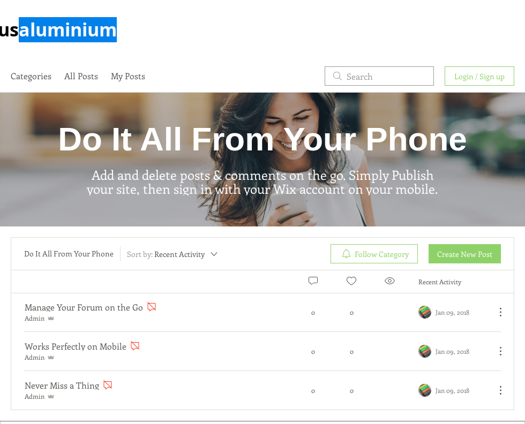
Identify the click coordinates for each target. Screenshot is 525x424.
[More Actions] (495, 312)
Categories (31, 75)
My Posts (128, 75)
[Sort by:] (173, 253)
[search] (379, 76)
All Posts (81, 75)
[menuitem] (374, 253)
